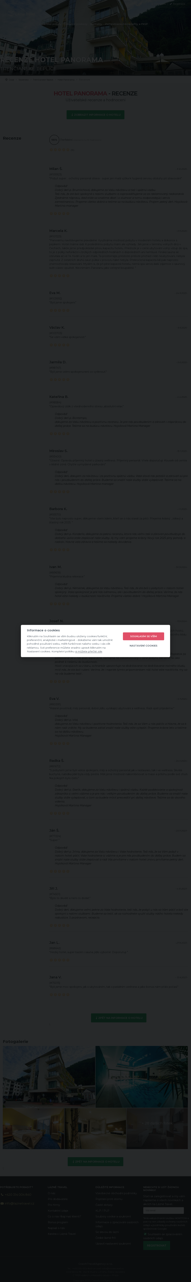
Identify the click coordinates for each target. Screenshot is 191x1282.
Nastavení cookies (143, 645)
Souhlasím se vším (143, 636)
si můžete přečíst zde (88, 651)
